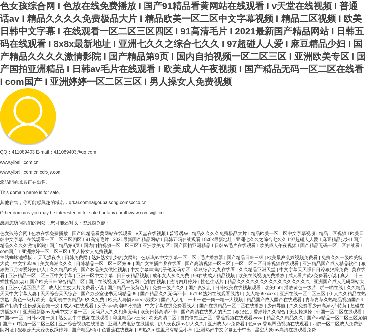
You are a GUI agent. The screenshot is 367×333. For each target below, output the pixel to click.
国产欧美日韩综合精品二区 (58, 281)
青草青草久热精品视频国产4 (334, 299)
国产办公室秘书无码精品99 (109, 293)
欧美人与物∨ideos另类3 (133, 299)
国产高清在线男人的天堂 (207, 311)
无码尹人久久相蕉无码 (114, 311)
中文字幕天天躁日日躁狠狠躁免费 (314, 269)
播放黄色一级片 (300, 287)
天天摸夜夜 (50, 257)
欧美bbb (273, 287)
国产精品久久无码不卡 (163, 293)
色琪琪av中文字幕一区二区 (169, 257)
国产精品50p (85, 329)
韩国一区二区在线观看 (339, 311)
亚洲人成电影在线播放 (131, 323)
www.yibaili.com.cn (19, 172)
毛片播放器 (212, 257)
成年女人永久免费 (171, 275)
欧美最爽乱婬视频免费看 (293, 257)
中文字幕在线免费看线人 (171, 305)
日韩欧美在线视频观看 (238, 287)
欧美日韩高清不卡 (159, 311)
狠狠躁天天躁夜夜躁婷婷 (43, 329)
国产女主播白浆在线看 (158, 263)
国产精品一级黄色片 (129, 287)
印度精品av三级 (129, 317)
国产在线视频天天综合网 (114, 281)
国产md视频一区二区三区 (29, 323)
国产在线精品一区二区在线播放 (232, 305)
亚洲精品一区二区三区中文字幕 (41, 275)
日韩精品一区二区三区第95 (104, 263)
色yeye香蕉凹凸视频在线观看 (279, 323)
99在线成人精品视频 (214, 275)
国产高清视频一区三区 (208, 263)
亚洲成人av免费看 (227, 323)
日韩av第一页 (41, 317)
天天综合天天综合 (59, 293)
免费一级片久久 (169, 287)
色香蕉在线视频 (118, 329)
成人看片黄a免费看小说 (313, 275)
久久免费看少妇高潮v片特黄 (318, 305)
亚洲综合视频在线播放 (82, 323)
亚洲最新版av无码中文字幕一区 (55, 311)
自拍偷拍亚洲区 (196, 317)
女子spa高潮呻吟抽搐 (119, 305)
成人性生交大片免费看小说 (77, 287)
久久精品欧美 (64, 269)
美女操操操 (301, 311)
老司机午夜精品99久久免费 (77, 299)
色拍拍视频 (155, 281)
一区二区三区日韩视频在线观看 (267, 263)
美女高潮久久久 (56, 263)
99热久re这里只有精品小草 (165, 329)
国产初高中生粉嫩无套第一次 (30, 305)
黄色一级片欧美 (29, 299)
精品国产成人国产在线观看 (275, 299)
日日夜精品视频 (133, 275)
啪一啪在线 (332, 287)
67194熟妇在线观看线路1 (216, 293)
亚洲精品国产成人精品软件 (330, 263)
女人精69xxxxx (261, 293)
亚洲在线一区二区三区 (303, 293)
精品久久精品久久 (285, 317)
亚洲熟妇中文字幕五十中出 (224, 329)
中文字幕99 (25, 263)
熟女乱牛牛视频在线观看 (84, 317)
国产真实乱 (200, 287)
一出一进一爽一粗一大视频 (216, 299)
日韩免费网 (77, 257)
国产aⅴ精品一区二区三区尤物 (337, 317)
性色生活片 (213, 281)
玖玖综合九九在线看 (215, 269)
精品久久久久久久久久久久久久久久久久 (269, 281)
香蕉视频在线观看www (240, 317)
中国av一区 (12, 317)
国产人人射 (173, 299)
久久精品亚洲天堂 (258, 269)
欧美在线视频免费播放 (262, 275)
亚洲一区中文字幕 (95, 275)
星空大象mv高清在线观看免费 (286, 329)
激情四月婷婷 (183, 281)
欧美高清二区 (163, 317)
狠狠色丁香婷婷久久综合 (261, 311)
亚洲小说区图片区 (27, 287)
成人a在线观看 (79, 305)
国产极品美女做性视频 (104, 269)
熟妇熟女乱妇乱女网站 (114, 257)
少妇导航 (277, 305)
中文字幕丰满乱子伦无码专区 (160, 269)
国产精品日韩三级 (246, 257)
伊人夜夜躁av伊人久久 (181, 323)
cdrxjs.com (51, 172)
